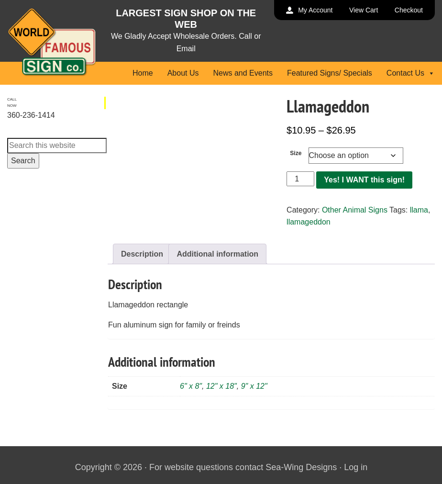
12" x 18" (221, 386)
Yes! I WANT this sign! (364, 180)
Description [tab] (142, 254)
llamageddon (309, 222)
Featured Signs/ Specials (329, 73)
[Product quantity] (300, 179)
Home (143, 73)
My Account (315, 10)
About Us (183, 73)
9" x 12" (254, 386)
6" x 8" (191, 386)
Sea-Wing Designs (301, 467)
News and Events (243, 73)
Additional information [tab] (217, 254)
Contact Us (411, 73)
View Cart (363, 10)
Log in (355, 467)
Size (295, 153)
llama (419, 210)
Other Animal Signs (354, 210)
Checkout (409, 10)
